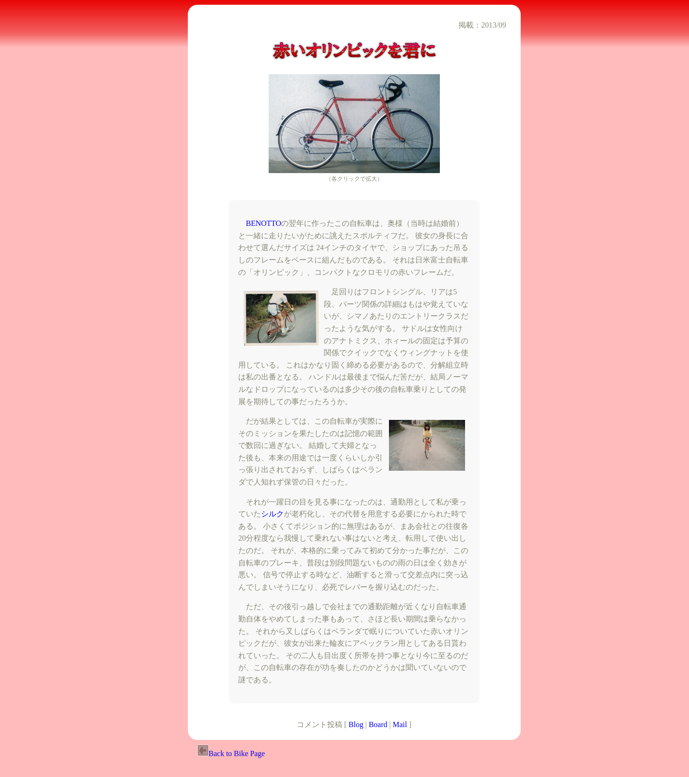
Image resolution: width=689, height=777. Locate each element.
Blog (356, 724)
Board (378, 724)
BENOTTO (263, 223)
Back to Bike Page (231, 753)
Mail (400, 724)
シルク (272, 514)
